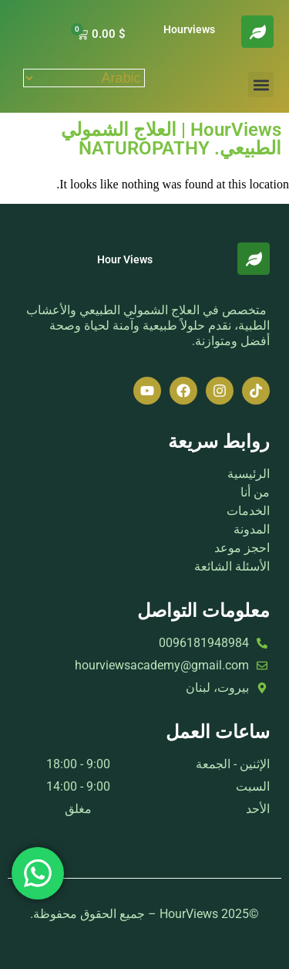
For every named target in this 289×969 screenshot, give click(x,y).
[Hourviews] (257, 31)
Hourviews (189, 29)
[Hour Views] (253, 258)
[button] (261, 84)
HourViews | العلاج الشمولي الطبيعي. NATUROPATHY (171, 139)
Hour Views (125, 259)
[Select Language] (84, 78)
